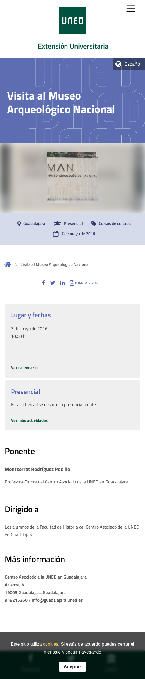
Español (132, 64)
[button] (43, 283)
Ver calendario (24, 367)
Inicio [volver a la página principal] (7, 264)
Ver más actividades (29, 420)
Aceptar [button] (72, 670)
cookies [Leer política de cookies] (50, 648)
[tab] (72, 29)
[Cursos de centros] (109, 224)
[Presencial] (67, 224)
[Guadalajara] (30, 224)
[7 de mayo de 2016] (72, 234)
